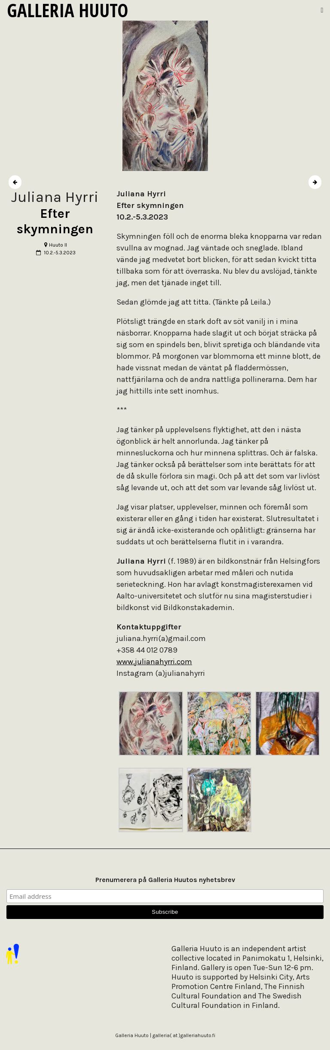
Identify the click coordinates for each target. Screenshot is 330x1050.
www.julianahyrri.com (154, 661)
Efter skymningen (55, 221)
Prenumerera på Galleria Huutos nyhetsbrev (165, 880)
